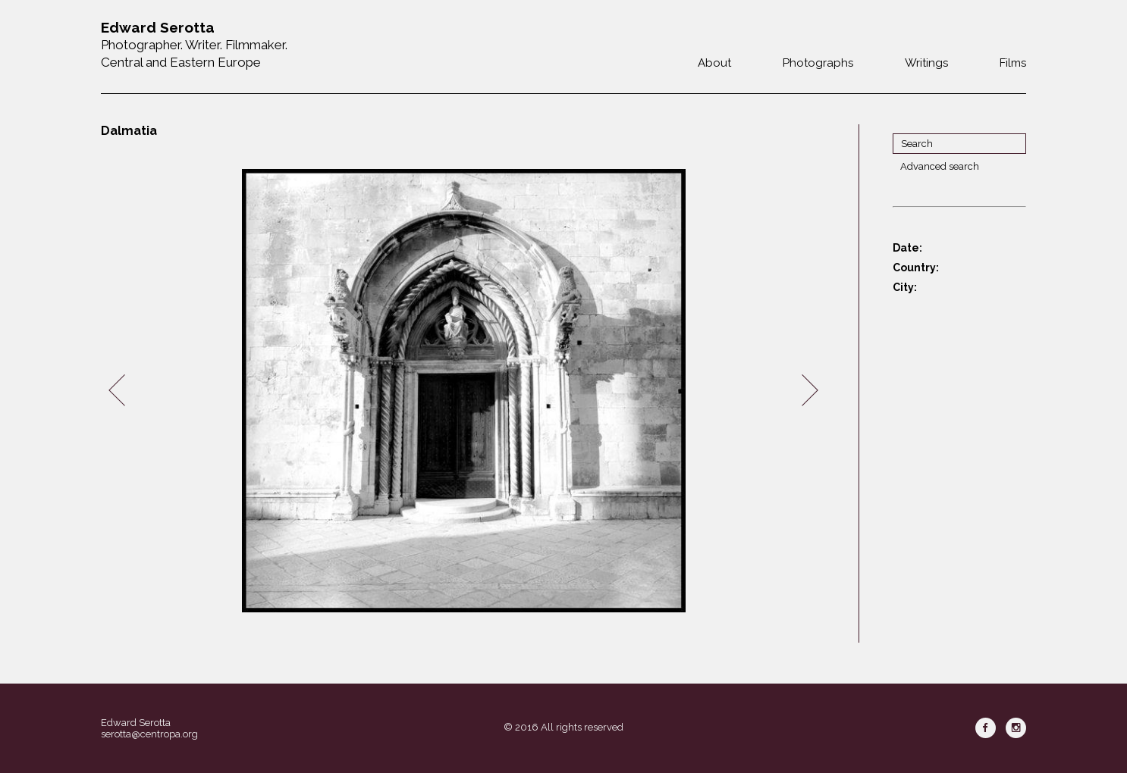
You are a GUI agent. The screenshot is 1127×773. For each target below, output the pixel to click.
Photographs (818, 63)
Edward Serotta (136, 722)
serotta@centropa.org (149, 734)
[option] (463, 390)
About (714, 63)
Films (1013, 63)
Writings (926, 63)
